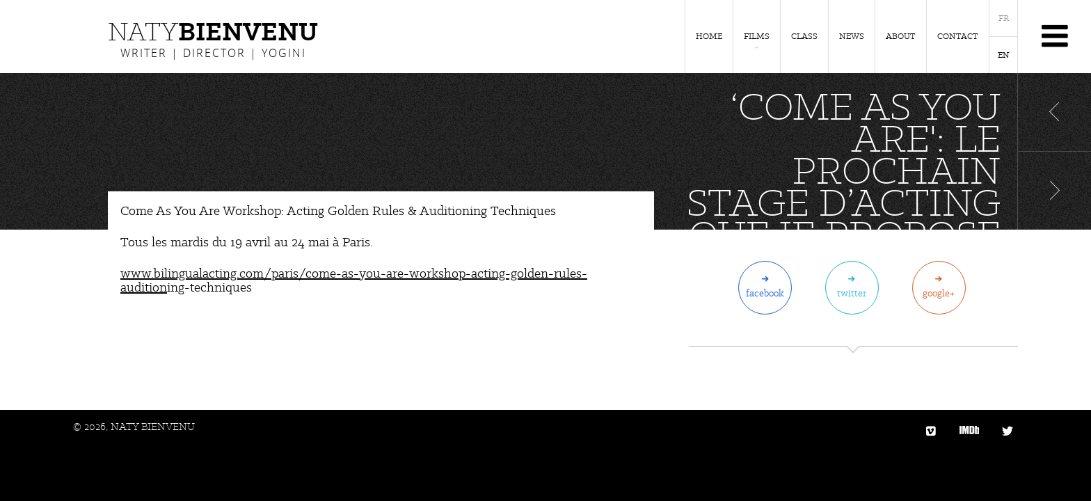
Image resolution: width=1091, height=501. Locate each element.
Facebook (765, 293)
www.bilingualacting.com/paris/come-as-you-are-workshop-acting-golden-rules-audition (353, 280)
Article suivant (1054, 191)
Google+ (939, 293)
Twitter (851, 293)
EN (1004, 55)
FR (1003, 18)
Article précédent (1054, 112)
